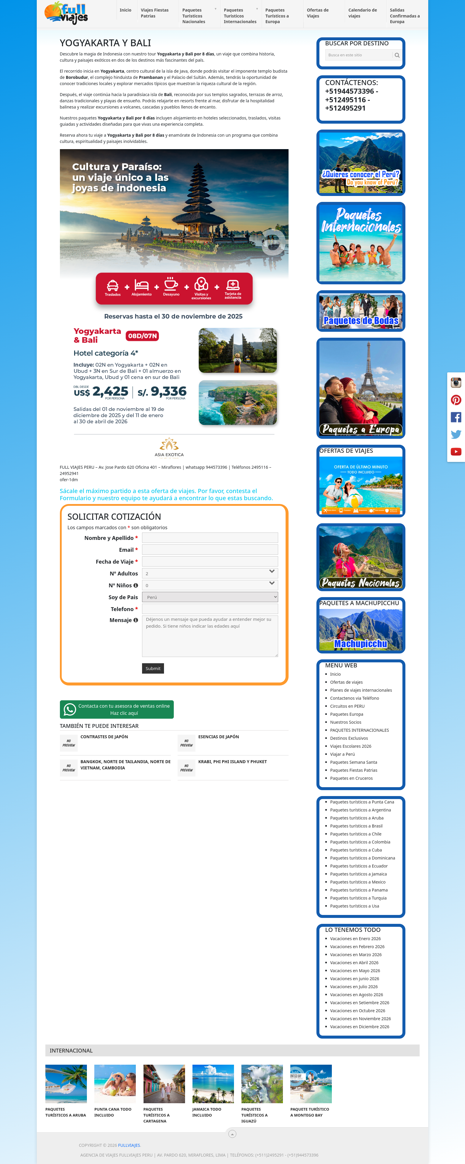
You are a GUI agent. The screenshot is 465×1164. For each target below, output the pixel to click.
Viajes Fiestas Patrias (155, 13)
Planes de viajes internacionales (361, 690)
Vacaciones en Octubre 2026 (357, 1010)
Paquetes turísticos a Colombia (360, 842)
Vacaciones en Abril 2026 (354, 962)
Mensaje (123, 620)
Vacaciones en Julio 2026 (354, 986)
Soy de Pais (123, 597)
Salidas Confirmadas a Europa (405, 15)
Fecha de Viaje (117, 562)
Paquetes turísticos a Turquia (358, 898)
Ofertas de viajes (346, 682)
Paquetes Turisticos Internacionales (240, 15)
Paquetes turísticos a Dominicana (362, 858)
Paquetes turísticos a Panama (359, 890)
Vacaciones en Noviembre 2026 (360, 1018)
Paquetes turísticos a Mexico (358, 882)
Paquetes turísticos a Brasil (356, 826)
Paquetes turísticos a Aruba (357, 818)
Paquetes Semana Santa (354, 762)
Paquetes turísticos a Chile (356, 834)
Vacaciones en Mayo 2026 (355, 970)
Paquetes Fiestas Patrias (354, 770)
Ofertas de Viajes (318, 13)
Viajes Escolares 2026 (351, 746)
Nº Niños (123, 585)
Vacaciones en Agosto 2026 (356, 994)
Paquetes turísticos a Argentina (360, 810)
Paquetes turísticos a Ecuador (359, 866)
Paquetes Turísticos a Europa (277, 15)
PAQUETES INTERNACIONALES (359, 730)
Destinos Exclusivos (349, 738)
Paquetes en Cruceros (351, 778)
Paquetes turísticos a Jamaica (358, 874)
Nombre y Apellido (111, 538)
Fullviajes (129, 1145)
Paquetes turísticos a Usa (354, 906)
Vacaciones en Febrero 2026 (357, 946)
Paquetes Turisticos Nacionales (193, 15)
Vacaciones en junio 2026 (354, 978)
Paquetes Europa (347, 714)
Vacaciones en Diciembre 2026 (359, 1026)
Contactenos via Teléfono (354, 698)
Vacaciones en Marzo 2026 (356, 954)
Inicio (125, 10)
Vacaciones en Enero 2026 (355, 938)
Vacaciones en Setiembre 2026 (359, 1002)
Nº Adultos (124, 573)
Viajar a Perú (342, 754)
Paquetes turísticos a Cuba (356, 850)
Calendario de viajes (362, 13)
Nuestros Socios (346, 722)
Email (128, 550)
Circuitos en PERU (347, 706)
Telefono (124, 609)
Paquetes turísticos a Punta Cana (362, 802)
